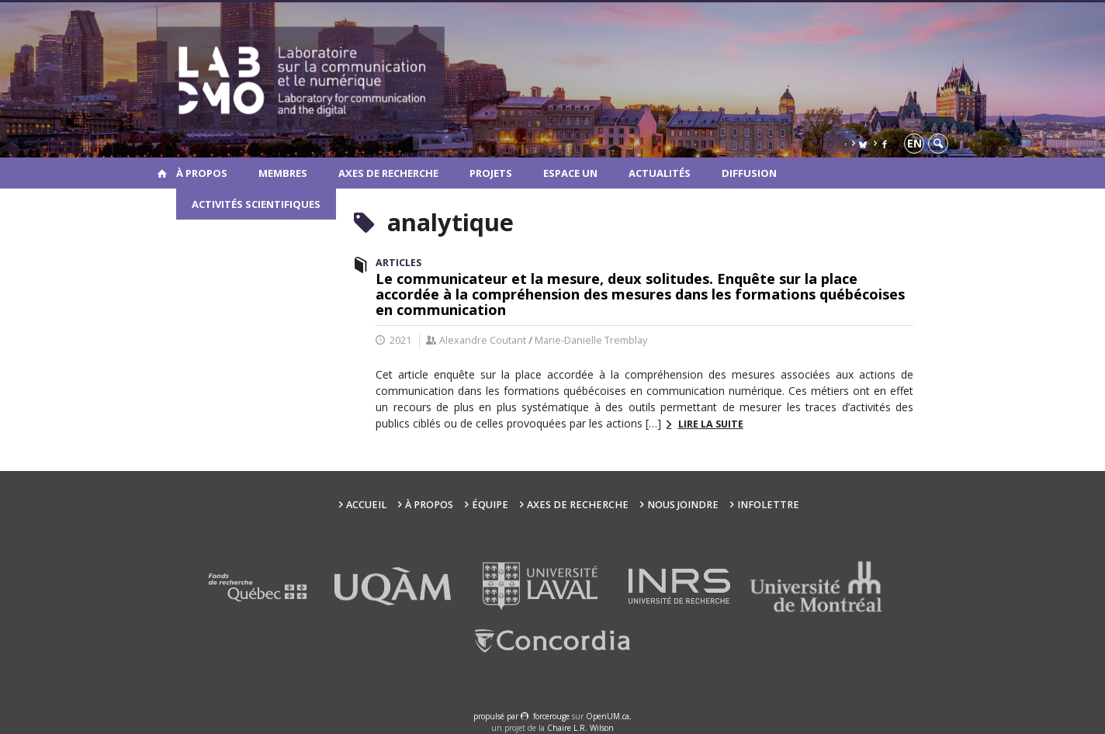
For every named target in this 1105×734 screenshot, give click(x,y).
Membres (282, 173)
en (914, 143)
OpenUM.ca (607, 716)
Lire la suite (710, 424)
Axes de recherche (388, 173)
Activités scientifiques (256, 204)
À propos (201, 173)
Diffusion (749, 173)
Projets (490, 173)
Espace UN (570, 173)
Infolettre (768, 504)
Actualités (660, 173)
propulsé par (497, 716)
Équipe (490, 504)
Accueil (366, 504)
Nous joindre (683, 504)
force (551, 716)
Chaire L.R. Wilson (580, 727)
